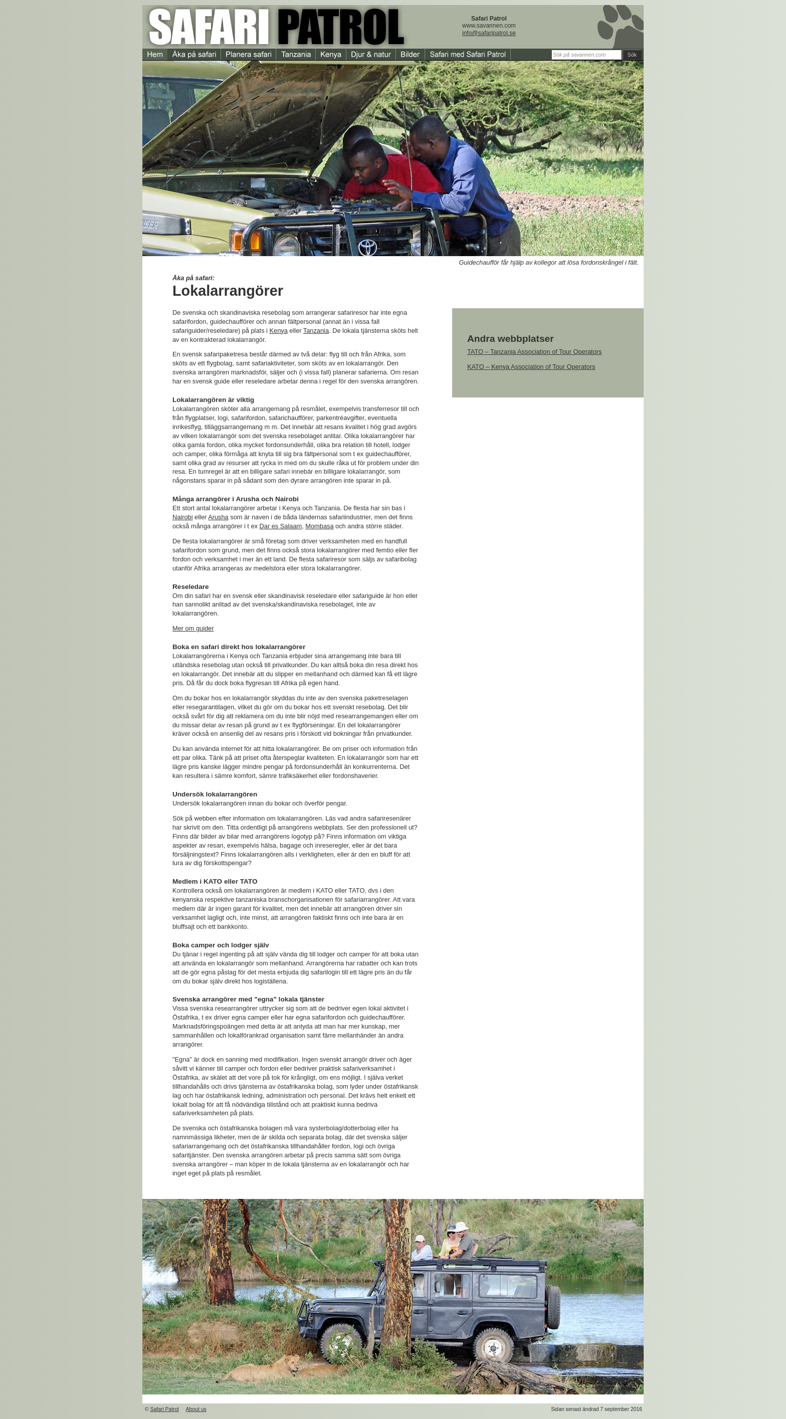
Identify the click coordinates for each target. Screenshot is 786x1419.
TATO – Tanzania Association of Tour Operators (534, 351)
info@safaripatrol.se (489, 33)
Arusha (218, 517)
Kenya (278, 330)
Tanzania (316, 330)
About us (196, 1409)
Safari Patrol (164, 1409)
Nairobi (182, 517)
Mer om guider (193, 628)
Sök (632, 55)
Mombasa (319, 526)
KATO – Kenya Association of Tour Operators (531, 366)
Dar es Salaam (281, 526)
